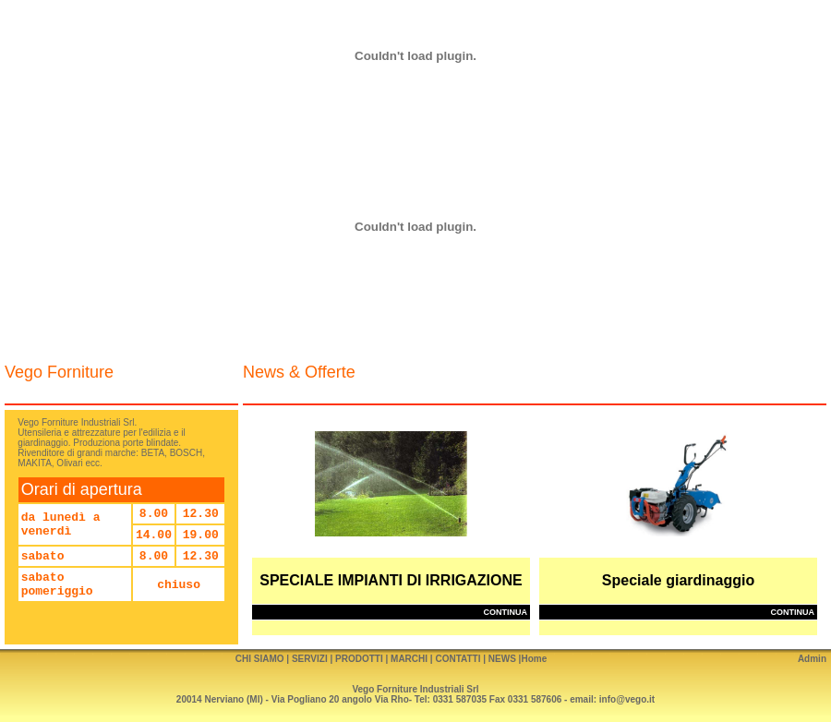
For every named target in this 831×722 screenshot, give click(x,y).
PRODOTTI (359, 659)
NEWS (502, 659)
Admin (812, 659)
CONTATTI (457, 659)
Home (534, 659)
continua (506, 612)
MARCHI (409, 659)
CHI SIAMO (259, 659)
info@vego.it (627, 699)
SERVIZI (310, 659)
